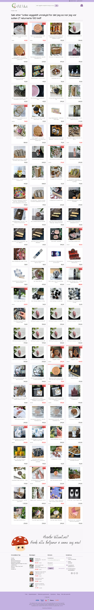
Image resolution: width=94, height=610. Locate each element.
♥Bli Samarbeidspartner (16, 560)
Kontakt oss (13, 569)
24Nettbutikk (49, 608)
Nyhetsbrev (53, 594)
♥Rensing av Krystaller (15, 562)
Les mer (61, 605)
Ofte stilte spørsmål (65, 594)
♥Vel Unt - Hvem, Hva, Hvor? (17, 566)
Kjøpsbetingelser (32, 594)
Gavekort (13, 567)
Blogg (58, 594)
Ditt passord (50, 562)
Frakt (26, 594)
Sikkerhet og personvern (43, 594)
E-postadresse (51, 558)
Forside (12, 10)
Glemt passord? (62, 568)
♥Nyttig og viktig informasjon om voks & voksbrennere (19, 564)
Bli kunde (13, 559)
